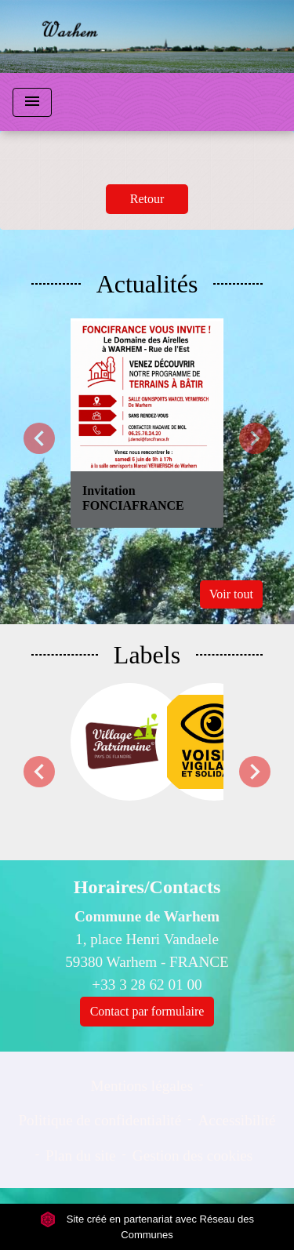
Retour (147, 198)
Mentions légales (142, 1085)
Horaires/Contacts (147, 887)
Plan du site (80, 1155)
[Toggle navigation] (32, 102)
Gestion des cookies (192, 1155)
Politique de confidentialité (99, 1120)
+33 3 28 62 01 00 (146, 984)
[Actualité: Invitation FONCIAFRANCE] (147, 423)
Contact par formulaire (147, 1011)
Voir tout (231, 594)
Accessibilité (237, 1120)
